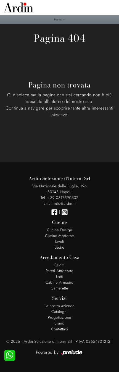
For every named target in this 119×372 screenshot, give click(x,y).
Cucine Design (59, 230)
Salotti (59, 265)
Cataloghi (59, 312)
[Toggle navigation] (111, 7)
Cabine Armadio (60, 282)
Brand (60, 323)
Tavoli (59, 242)
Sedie (59, 247)
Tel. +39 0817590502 (59, 198)
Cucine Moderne (59, 236)
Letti (59, 277)
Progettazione (59, 317)
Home (58, 19)
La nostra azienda (59, 306)
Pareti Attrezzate (59, 271)
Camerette (59, 288)
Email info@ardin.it (59, 203)
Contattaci (59, 329)
